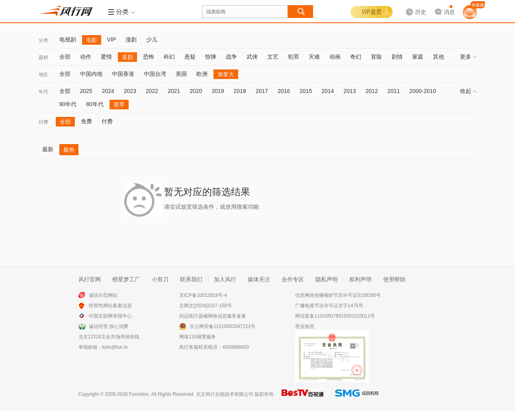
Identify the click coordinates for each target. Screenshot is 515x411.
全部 (64, 56)
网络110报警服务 (197, 337)
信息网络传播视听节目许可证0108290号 (338, 295)
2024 (108, 91)
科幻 (169, 56)
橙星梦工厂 (126, 279)
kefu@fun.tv (115, 347)
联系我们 (191, 279)
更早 (119, 104)
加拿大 (225, 74)
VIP (111, 39)
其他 (438, 56)
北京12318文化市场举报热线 (108, 337)
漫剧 (131, 39)
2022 (152, 91)
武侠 (252, 56)
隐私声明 (326, 279)
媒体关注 (259, 279)
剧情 (397, 56)
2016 (284, 91)
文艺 (272, 56)
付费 (43, 122)
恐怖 (148, 56)
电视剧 (67, 39)
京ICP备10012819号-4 (203, 295)
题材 (43, 57)
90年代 (68, 104)
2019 (217, 91)
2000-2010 (422, 91)
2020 (196, 91)
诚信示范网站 (103, 295)
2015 (306, 91)
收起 (468, 91)
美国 (181, 74)
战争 (231, 56)
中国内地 (91, 74)
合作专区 (293, 279)
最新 (47, 149)
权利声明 (360, 279)
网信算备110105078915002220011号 (335, 316)
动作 (85, 56)
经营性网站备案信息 (110, 305)
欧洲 (202, 74)
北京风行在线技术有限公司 (224, 394)
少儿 (151, 39)
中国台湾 (155, 74)
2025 (86, 91)
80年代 (95, 104)
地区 (43, 74)
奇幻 (355, 56)
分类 (43, 40)
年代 (43, 92)
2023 (130, 91)
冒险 (376, 56)
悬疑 (190, 56)
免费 (86, 121)
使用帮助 (394, 279)
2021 (174, 91)
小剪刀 (160, 279)
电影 (91, 40)
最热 (68, 149)
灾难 (314, 56)
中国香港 (123, 74)
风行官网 (89, 279)
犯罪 (293, 56)
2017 (262, 91)
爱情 (106, 56)
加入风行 (225, 279)
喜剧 (127, 57)
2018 (240, 91)
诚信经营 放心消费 (108, 326)
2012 (372, 91)
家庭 (417, 56)
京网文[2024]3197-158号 (205, 305)
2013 (349, 91)
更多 (468, 56)
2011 (394, 91)
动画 (335, 56)
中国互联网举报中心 (110, 316)
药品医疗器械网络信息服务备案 (212, 316)
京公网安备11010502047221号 (222, 326)
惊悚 (210, 56)
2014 (327, 91)
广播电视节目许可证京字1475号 (329, 305)
